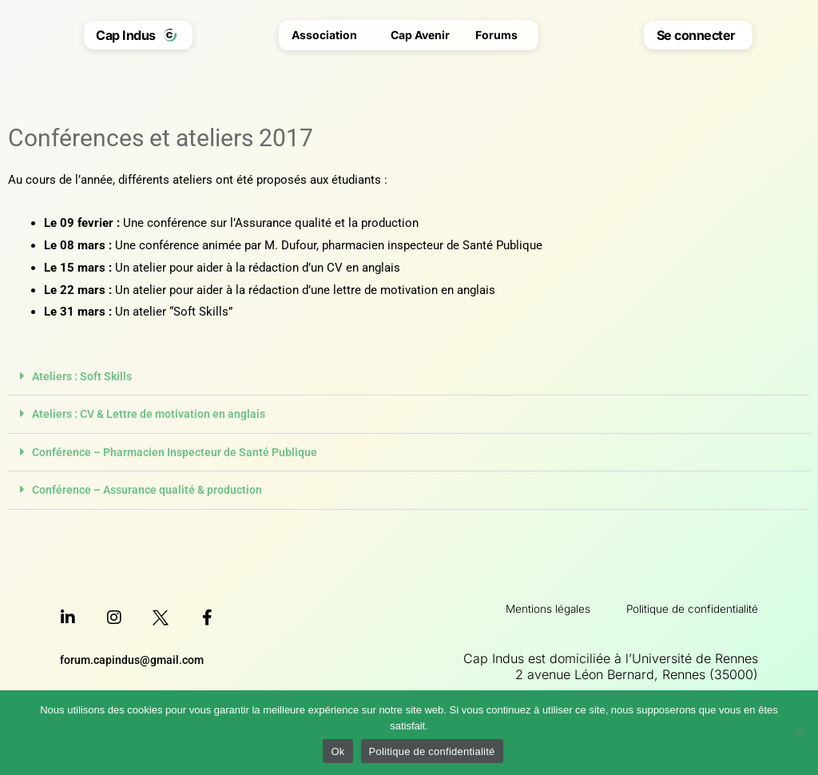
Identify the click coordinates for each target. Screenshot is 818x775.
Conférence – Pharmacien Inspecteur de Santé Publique (180, 451)
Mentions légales (514, 606)
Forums (500, 35)
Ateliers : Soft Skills (84, 376)
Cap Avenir (420, 35)
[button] (409, 376)
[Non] (798, 733)
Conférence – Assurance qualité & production (152, 489)
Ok (337, 751)
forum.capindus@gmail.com (135, 658)
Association (328, 35)
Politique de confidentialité (679, 606)
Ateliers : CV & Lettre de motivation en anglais (155, 414)
